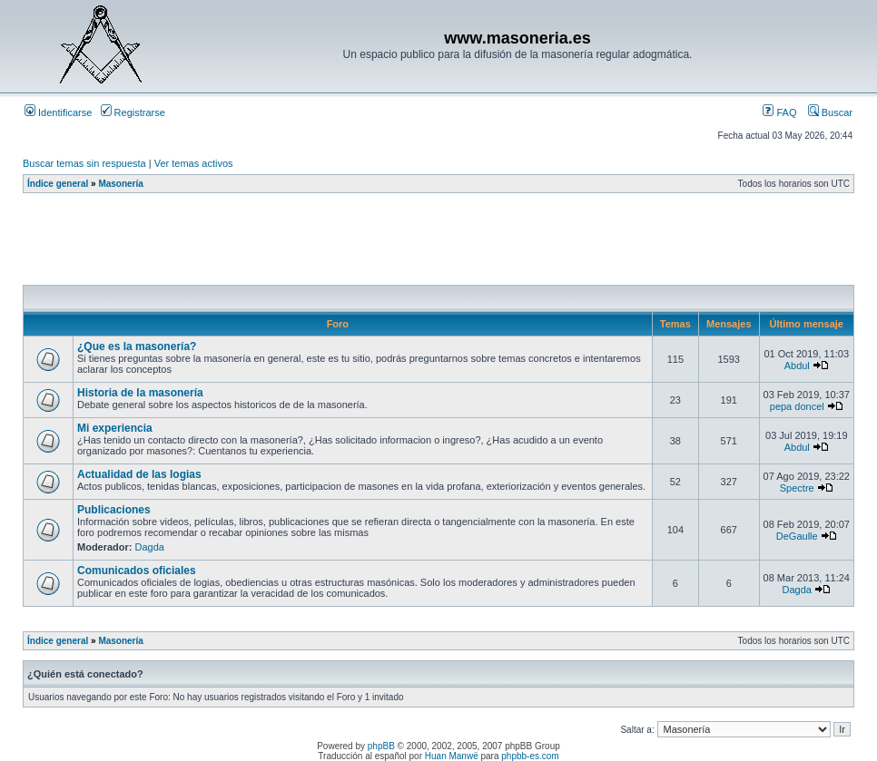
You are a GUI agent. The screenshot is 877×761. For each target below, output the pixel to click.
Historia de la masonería (140, 392)
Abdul (797, 365)
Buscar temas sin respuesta (84, 163)
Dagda (149, 546)
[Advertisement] (353, 244)
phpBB (381, 746)
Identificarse (58, 112)
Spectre (797, 488)
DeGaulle (797, 536)
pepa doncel (797, 406)
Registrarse (133, 112)
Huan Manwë (451, 756)
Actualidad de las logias (139, 474)
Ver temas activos (193, 163)
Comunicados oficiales (136, 570)
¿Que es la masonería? (136, 346)
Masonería (120, 184)
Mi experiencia (115, 428)
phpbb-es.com (529, 756)
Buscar (830, 112)
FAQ (779, 112)
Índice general (57, 184)
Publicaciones (114, 509)
